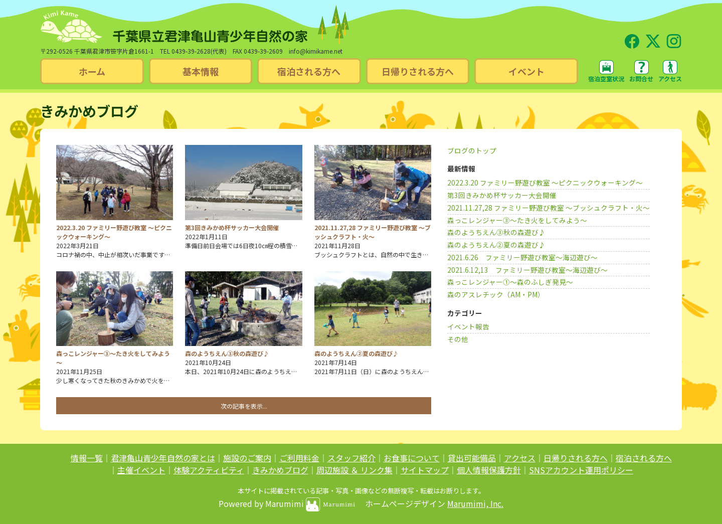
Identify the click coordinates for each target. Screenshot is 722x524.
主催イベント (141, 470)
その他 (457, 339)
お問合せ (641, 78)
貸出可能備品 (472, 458)
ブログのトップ (471, 150)
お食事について (412, 458)
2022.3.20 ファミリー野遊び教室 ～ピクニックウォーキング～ (545, 183)
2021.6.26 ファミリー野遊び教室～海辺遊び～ (522, 257)
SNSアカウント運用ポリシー (581, 470)
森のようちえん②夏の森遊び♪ (496, 245)
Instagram (674, 37)
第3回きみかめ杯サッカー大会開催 (502, 195)
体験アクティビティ (208, 470)
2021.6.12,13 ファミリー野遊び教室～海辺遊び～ (527, 270)
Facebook (632, 37)
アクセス (670, 78)
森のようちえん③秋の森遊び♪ (496, 232)
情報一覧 (87, 458)
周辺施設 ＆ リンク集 (354, 470)
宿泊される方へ (644, 458)
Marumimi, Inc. (475, 503)
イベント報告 (468, 326)
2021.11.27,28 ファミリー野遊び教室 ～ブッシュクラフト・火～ (548, 208)
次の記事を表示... (244, 406)
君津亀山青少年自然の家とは (163, 458)
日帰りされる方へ (576, 458)
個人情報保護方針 (489, 470)
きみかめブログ (280, 470)
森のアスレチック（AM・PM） (496, 294)
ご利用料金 (299, 458)
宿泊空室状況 (606, 78)
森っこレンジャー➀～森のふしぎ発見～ (510, 282)
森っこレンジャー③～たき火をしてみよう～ (517, 220)
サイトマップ (425, 470)
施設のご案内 (247, 458)
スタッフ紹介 (351, 458)
